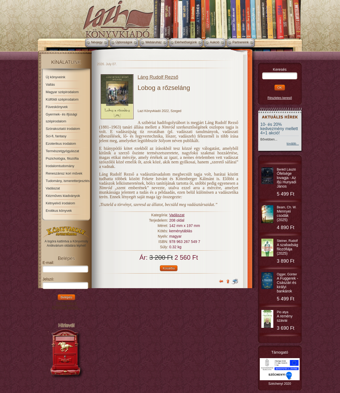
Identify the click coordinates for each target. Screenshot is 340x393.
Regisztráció (66, 303)
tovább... (293, 144)
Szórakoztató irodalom (63, 129)
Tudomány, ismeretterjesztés (68, 181)
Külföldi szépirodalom (62, 99)
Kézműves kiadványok (63, 196)
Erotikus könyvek (59, 211)
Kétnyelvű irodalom (60, 203)
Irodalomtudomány (60, 166)
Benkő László (286, 178)
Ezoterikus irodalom (61, 144)
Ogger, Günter (287, 282)
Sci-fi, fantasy (56, 136)
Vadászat (53, 188)
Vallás (50, 84)
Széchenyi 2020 (279, 384)
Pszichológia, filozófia (62, 158)
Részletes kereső (279, 98)
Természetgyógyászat (62, 151)
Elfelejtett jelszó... (66, 307)
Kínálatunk (66, 62)
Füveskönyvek (57, 107)
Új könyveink (55, 77)
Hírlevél (66, 325)
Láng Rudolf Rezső (158, 77)
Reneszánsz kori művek (64, 173)
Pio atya (284, 316)
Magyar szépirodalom (62, 92)
